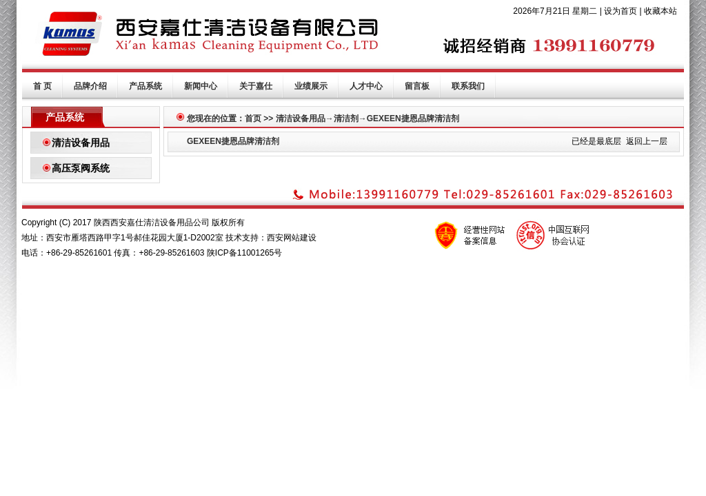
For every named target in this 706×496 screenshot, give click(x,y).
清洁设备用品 (81, 142)
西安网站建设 (291, 237)
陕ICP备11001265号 (244, 253)
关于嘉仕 (255, 86)
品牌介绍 (90, 86)
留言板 (417, 86)
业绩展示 (310, 86)
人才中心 (366, 86)
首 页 (42, 86)
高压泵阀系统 (81, 168)
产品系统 (145, 86)
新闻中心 (200, 86)
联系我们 (468, 86)
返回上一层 (646, 141)
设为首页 (620, 11)
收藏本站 (660, 11)
